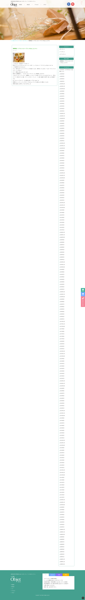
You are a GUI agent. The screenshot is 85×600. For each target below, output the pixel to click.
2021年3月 (62, 224)
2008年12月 (62, 559)
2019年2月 (62, 286)
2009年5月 (62, 546)
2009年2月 (62, 554)
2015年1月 (62, 378)
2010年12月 (62, 499)
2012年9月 (62, 447)
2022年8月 (62, 182)
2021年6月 (62, 217)
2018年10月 (62, 296)
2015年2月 (62, 375)
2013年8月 (62, 420)
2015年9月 (62, 358)
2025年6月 (62, 98)
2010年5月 (62, 517)
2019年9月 (62, 269)
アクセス (36, 4)
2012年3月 (62, 462)
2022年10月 (62, 177)
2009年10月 (62, 534)
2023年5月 (62, 160)
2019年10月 (62, 267)
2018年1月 (62, 319)
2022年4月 (62, 192)
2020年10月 (62, 237)
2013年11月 (62, 413)
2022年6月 (62, 187)
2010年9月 (62, 507)
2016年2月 (62, 346)
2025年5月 (62, 101)
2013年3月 (62, 432)
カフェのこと (63, 54)
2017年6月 (62, 336)
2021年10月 (62, 207)
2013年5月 (62, 427)
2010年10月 (62, 504)
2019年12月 (62, 262)
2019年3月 (62, 284)
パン (12, 588)
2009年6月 (62, 544)
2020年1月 (62, 259)
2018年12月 (62, 291)
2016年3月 (62, 343)
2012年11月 (62, 442)
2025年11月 (62, 86)
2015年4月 (62, 371)
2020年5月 (62, 249)
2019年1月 (62, 289)
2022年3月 (62, 195)
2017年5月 (62, 338)
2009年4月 (62, 549)
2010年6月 (62, 514)
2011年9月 (62, 477)
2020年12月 (62, 232)
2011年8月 (62, 479)
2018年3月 (62, 314)
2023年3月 (62, 165)
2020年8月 (62, 242)
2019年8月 (62, 271)
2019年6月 (62, 276)
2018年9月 (62, 299)
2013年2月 (62, 435)
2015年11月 (62, 353)
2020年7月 (62, 244)
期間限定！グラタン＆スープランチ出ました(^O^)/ (66, 62)
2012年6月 (62, 455)
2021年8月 (62, 212)
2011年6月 (62, 484)
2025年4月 (62, 103)
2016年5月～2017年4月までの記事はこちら (66, 70)
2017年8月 (62, 331)
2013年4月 (62, 430)
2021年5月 (62, 219)
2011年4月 (62, 489)
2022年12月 (62, 172)
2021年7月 (62, 215)
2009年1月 (62, 556)
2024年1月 (62, 140)
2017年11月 (62, 323)
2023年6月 (62, 158)
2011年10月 (62, 474)
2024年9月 (62, 120)
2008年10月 (62, 564)
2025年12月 (62, 83)
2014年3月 (62, 403)
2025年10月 (62, 88)
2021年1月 (62, 229)
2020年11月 (62, 234)
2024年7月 (62, 125)
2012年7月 (62, 452)
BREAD (83, 301)
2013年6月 (62, 425)
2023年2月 (62, 167)
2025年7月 (62, 96)
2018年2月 (62, 316)
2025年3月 (62, 106)
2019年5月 (62, 279)
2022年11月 (62, 175)
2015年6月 (62, 366)
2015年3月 (62, 373)
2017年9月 (62, 328)
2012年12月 (62, 440)
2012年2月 (62, 465)
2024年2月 (62, 138)
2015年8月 (62, 361)
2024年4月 (62, 133)
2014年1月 (62, 408)
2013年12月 (62, 410)
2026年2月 (62, 78)
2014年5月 (62, 398)
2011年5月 (62, 487)
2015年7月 (62, 363)
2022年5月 (62, 190)
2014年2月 (62, 405)
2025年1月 (62, 111)
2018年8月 (62, 301)
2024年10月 (62, 118)
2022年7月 (62, 185)
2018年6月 (62, 306)
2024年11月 (62, 115)
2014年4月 (62, 400)
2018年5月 (62, 309)
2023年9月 (62, 150)
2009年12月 (62, 529)
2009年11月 (62, 531)
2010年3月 (62, 522)
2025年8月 (62, 93)
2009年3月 (62, 551)
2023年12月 (62, 143)
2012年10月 (62, 445)
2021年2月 (62, 227)
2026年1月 (62, 81)
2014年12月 (62, 380)
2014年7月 (62, 393)
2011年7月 (62, 482)
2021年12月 (62, 202)
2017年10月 (62, 326)
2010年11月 (62, 502)
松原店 (83, 291)
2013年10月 (62, 415)
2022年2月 (62, 197)
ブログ (44, 4)
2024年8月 (62, 123)
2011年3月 (62, 492)
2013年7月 (62, 423)
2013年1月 (62, 437)
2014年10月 (62, 385)
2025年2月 (62, 108)
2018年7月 (62, 304)
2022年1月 (62, 200)
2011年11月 (62, 472)
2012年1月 (62, 467)
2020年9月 (62, 239)
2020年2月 (62, 257)
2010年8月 (62, 509)
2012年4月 (62, 460)
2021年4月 (62, 222)
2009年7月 (62, 541)
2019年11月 (62, 264)
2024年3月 (62, 135)
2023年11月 (62, 145)
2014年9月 (62, 388)
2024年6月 (62, 128)
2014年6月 (62, 395)
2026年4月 (62, 73)
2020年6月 (62, 247)
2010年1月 (62, 526)
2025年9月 (62, 91)
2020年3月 (62, 254)
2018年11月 (62, 294)
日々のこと (62, 49)
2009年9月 (62, 536)
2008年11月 (62, 561)
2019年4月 (62, 281)
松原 (59, 574)
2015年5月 (62, 368)
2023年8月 (62, 153)
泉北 (66, 574)
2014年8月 (62, 390)
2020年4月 (62, 252)
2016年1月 (62, 348)
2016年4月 (62, 341)
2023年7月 (62, 155)
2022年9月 (62, 180)
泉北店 (83, 295)
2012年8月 (62, 450)
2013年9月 (62, 418)
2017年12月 (62, 321)
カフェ (52, 574)
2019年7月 (62, 274)
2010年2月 (62, 524)
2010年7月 (62, 512)
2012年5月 (62, 457)
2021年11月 (62, 205)
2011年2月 (62, 494)
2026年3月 (62, 76)
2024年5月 (62, 130)
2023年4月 (62, 163)
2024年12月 (62, 113)
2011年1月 (62, 497)
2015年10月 (62, 356)
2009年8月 (62, 539)
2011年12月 (62, 470)
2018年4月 (62, 311)
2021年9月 (62, 210)
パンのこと (62, 51)
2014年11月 (62, 383)
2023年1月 (62, 170)
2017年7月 (62, 333)
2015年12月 (62, 351)
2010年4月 (62, 519)
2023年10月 (62, 148)
